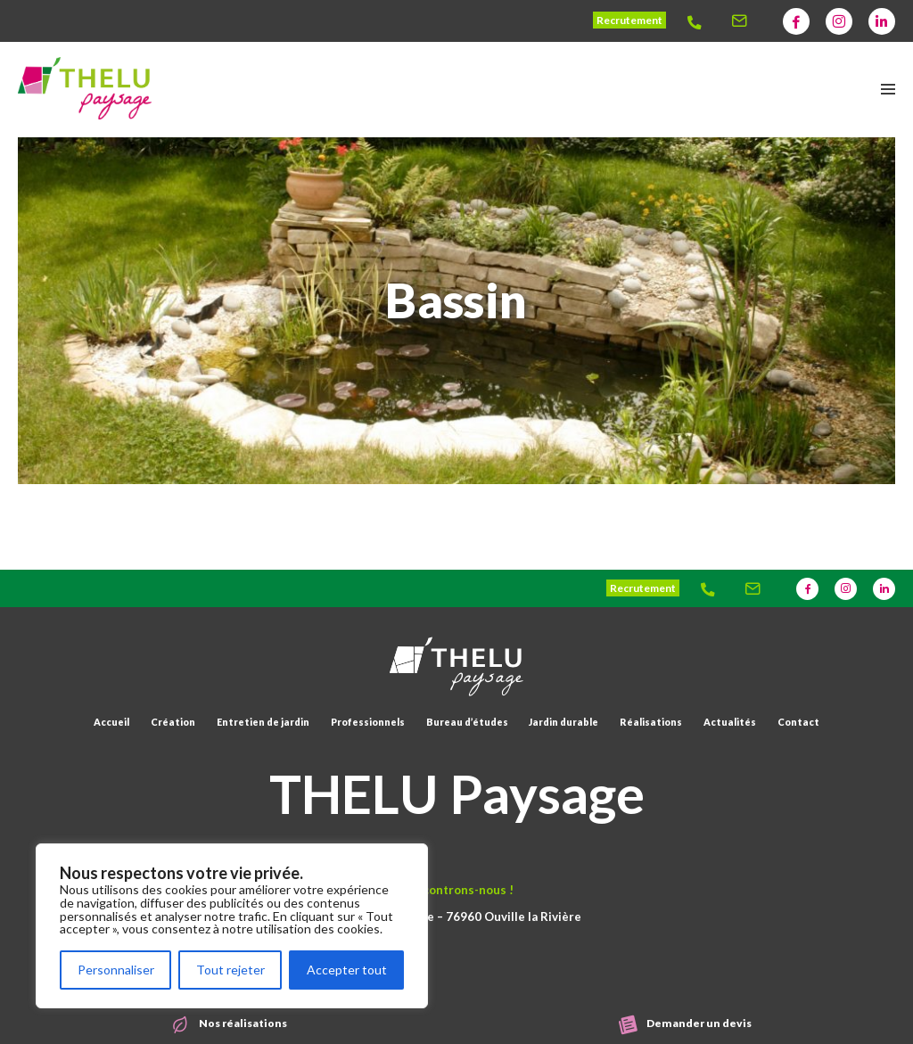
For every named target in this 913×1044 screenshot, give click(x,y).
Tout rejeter (230, 969)
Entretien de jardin (263, 722)
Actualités (729, 722)
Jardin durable (563, 722)
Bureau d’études (467, 722)
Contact (798, 722)
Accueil (111, 722)
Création (173, 722)
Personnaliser (116, 969)
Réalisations (651, 722)
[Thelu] (699, 21)
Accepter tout (347, 969)
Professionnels (368, 722)
